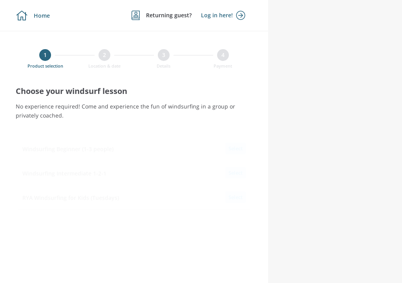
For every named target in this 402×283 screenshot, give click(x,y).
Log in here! (223, 15)
